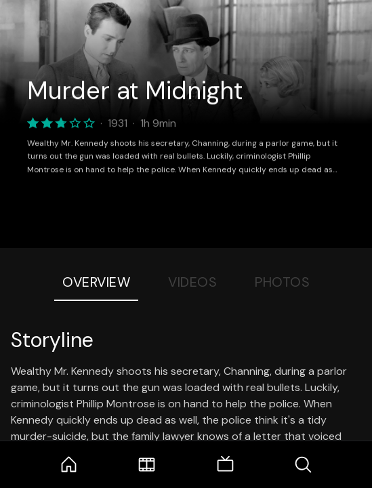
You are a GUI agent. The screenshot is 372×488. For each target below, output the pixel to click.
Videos (192, 282)
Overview (96, 282)
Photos (282, 282)
